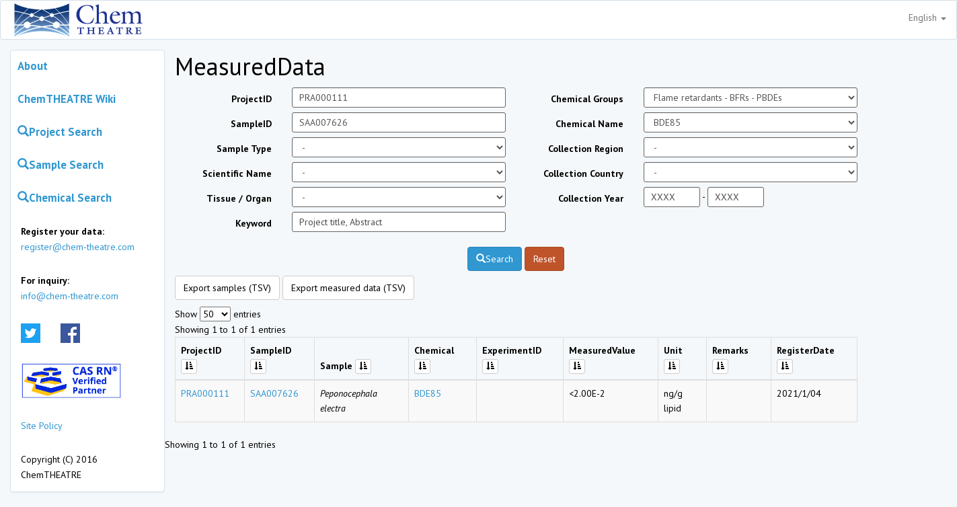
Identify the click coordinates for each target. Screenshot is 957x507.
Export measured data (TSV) (348, 288)
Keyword (253, 223)
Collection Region (585, 149)
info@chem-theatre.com (69, 296)
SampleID (251, 124)
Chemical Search (64, 197)
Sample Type (244, 149)
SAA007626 (274, 393)
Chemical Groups (587, 99)
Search (494, 259)
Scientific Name (237, 173)
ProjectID (251, 99)
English (927, 17)
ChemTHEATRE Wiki (66, 98)
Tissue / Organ (239, 198)
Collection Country (583, 173)
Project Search (59, 131)
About (32, 65)
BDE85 (427, 393)
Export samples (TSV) (227, 288)
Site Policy (42, 426)
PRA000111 (205, 393)
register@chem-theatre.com (78, 247)
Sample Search (60, 164)
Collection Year (590, 198)
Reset (544, 259)
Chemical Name (589, 124)
